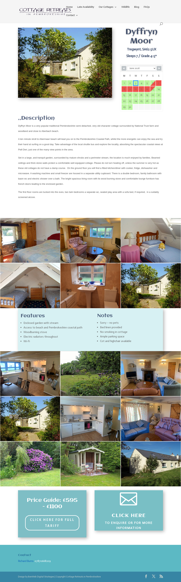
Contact (70, 15)
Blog (136, 7)
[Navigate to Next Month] (159, 68)
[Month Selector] (141, 68)
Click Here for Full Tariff (52, 523)
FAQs (147, 7)
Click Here (129, 515)
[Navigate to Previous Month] (124, 68)
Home (69, 7)
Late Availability (85, 7)
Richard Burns (26, 561)
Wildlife (125, 7)
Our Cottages (106, 7)
